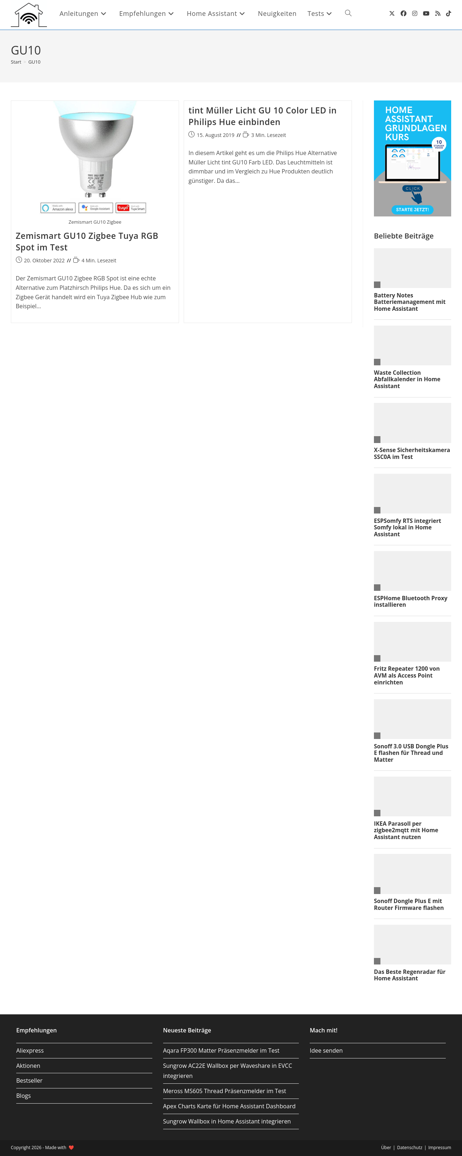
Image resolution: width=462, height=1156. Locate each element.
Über (386, 1147)
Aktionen (28, 1066)
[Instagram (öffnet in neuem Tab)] (414, 13)
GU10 (34, 62)
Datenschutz (409, 1147)
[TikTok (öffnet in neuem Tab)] (448, 13)
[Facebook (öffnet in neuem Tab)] (403, 13)
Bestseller (29, 1080)
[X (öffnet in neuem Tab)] (392, 13)
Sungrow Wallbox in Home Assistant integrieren (227, 1121)
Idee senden (326, 1050)
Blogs (23, 1096)
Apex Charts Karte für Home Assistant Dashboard (229, 1106)
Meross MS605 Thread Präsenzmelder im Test (224, 1091)
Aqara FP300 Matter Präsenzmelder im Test (221, 1050)
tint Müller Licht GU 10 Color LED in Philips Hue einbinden (262, 116)
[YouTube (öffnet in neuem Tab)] (426, 13)
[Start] (16, 62)
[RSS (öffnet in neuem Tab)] (437, 13)
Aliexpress (30, 1050)
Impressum (439, 1147)
